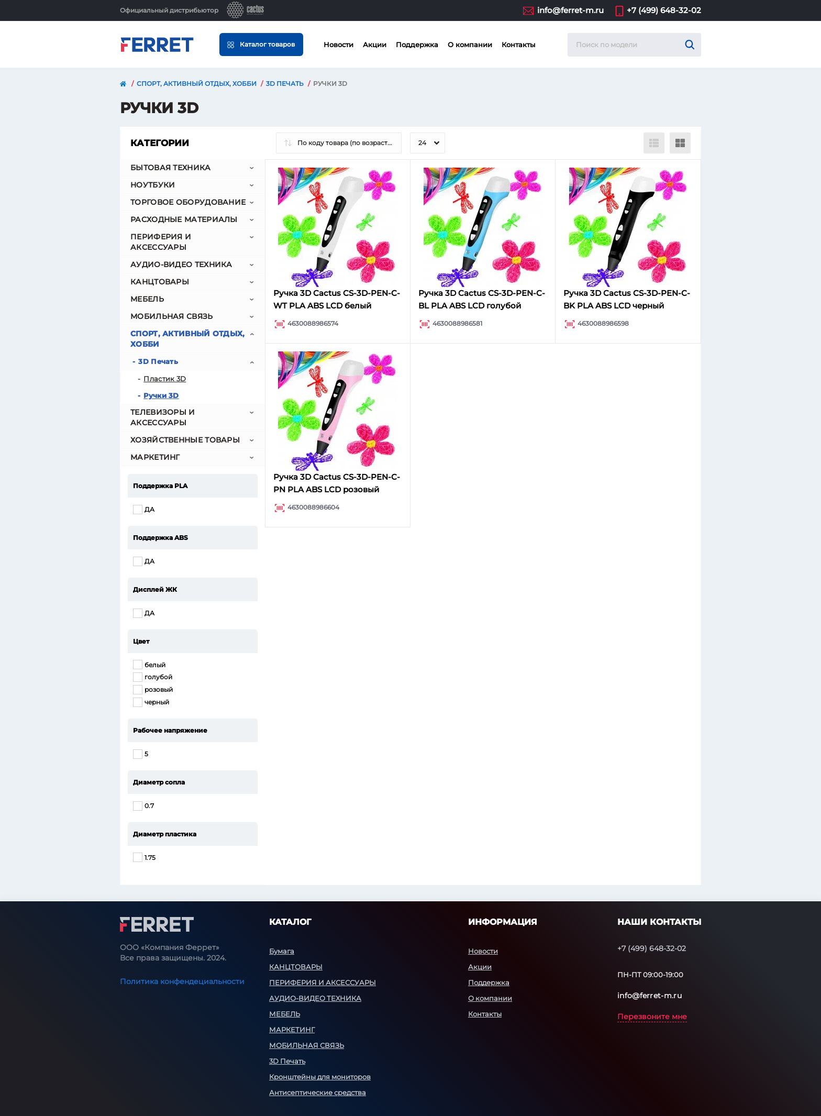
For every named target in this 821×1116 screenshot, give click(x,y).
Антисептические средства (317, 1092)
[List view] (654, 142)
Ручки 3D (161, 395)
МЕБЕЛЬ (147, 299)
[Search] (689, 45)
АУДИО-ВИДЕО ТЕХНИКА (181, 264)
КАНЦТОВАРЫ (159, 281)
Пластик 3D (164, 378)
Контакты (518, 44)
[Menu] (261, 44)
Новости (338, 44)
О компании (470, 44)
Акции (374, 44)
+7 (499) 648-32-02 (664, 10)
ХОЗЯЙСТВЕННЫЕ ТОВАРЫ (185, 440)
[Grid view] (680, 142)
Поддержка (417, 44)
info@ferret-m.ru (570, 10)
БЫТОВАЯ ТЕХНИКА (170, 167)
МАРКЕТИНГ (155, 457)
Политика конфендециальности (182, 981)
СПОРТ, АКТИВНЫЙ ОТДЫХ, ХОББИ (197, 83)
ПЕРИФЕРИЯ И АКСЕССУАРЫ (160, 242)
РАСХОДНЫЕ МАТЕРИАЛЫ (184, 219)
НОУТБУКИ (152, 185)
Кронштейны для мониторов (320, 1077)
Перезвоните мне (652, 1016)
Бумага (281, 951)
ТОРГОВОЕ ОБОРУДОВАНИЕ (188, 202)
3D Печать (285, 83)
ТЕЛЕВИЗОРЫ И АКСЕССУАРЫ (162, 417)
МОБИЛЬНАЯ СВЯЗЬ (171, 316)
